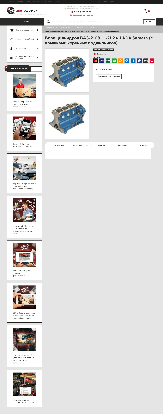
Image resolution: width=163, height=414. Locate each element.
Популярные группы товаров (24, 58)
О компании (11, 1)
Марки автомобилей (24, 39)
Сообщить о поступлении (109, 76)
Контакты (57, 1)
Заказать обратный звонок (81, 15)
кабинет (107, 1)
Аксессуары (20, 48)
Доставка (20, 1)
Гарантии (36, 1)
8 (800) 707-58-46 (82, 12)
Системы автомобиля (25, 30)
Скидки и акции (46, 1)
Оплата (28, 1)
